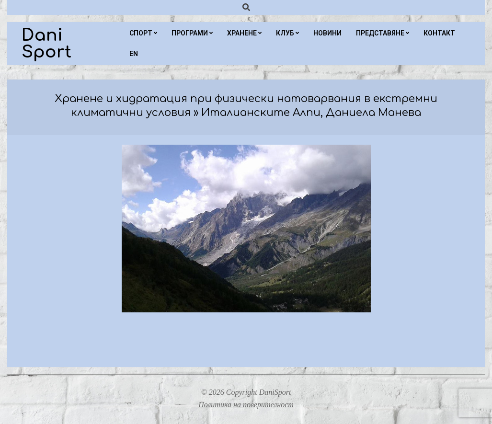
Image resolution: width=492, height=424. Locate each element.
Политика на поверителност (246, 405)
